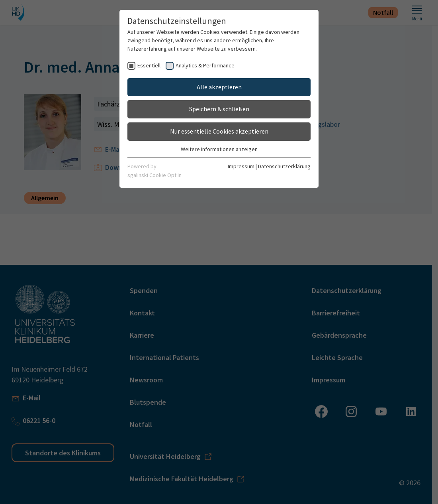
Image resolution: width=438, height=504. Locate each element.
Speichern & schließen (219, 109)
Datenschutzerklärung (284, 166)
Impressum (241, 166)
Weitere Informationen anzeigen (219, 149)
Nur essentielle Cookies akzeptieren (219, 131)
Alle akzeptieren (219, 87)
